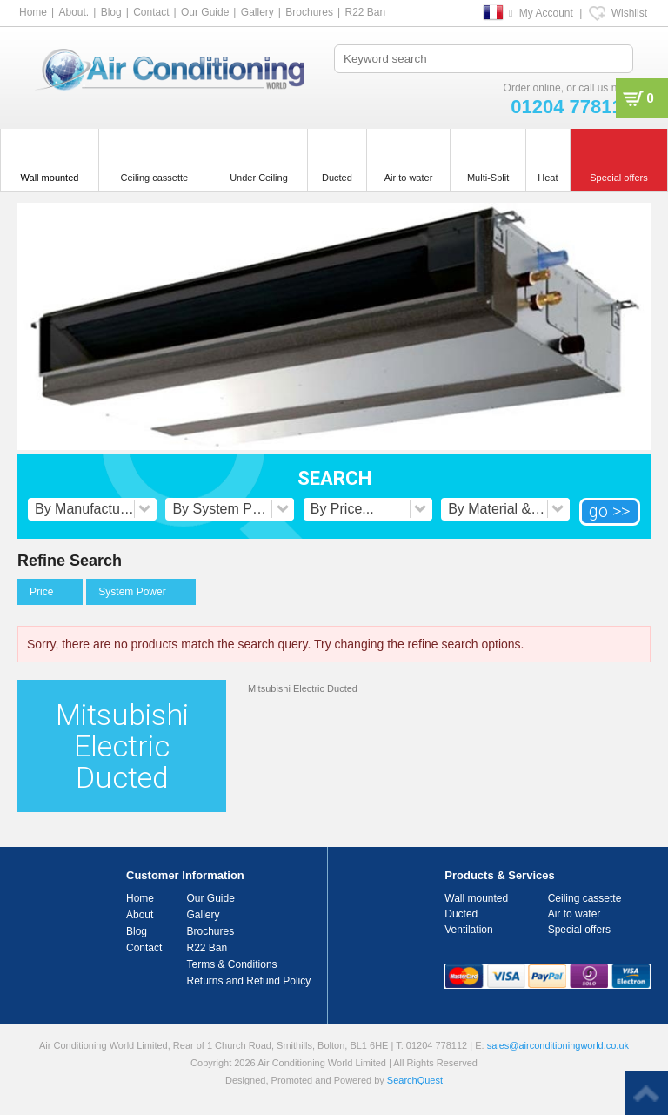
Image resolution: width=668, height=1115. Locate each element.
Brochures (309, 12)
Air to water (574, 914)
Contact (151, 12)
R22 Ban (364, 12)
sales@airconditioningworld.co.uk (558, 1045)
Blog (111, 12)
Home (33, 12)
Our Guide (205, 12)
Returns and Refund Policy (249, 981)
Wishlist (629, 13)
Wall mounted (476, 898)
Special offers (579, 930)
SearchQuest (415, 1080)
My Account (546, 13)
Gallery (257, 12)
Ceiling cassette (585, 898)
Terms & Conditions (232, 964)
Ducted (461, 914)
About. (73, 12)
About (139, 915)
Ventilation (468, 930)
